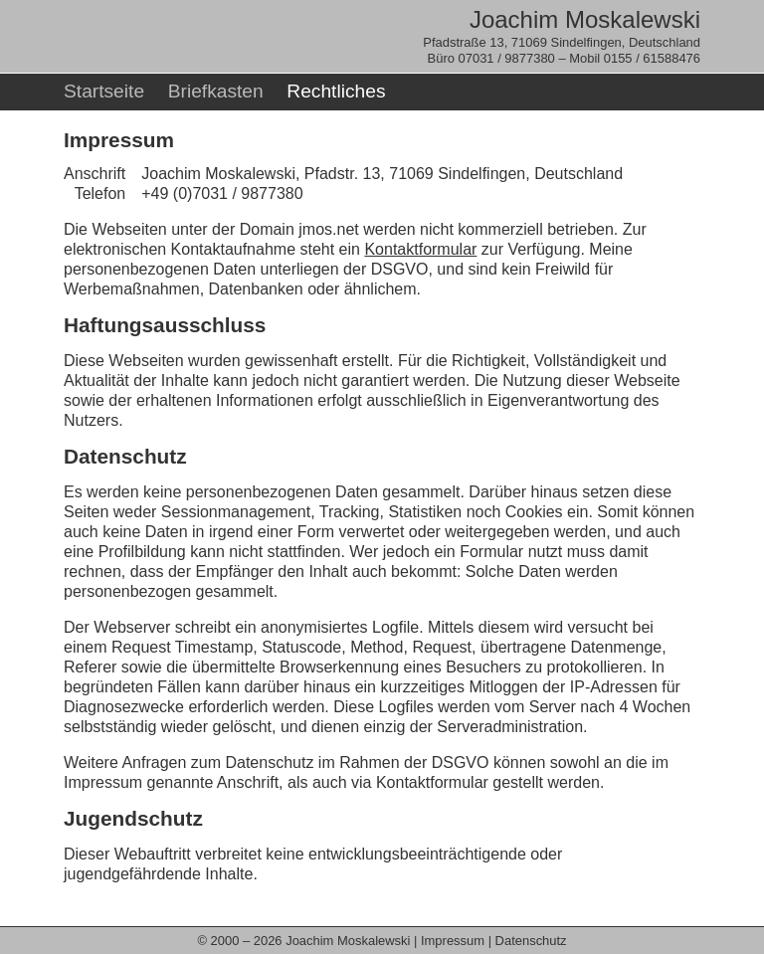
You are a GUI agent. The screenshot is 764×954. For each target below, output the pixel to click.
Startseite (104, 91)
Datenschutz (531, 940)
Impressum (452, 940)
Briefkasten (216, 91)
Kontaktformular (420, 249)
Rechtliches (335, 91)
